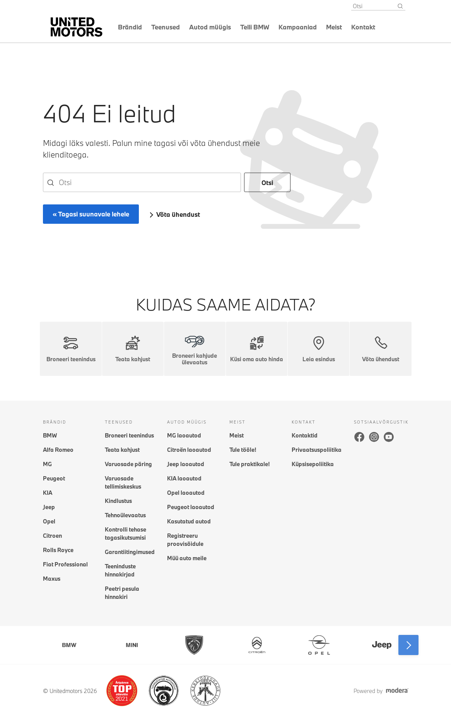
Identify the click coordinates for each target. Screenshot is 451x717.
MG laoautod (184, 435)
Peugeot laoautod (190, 507)
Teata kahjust (122, 449)
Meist (334, 27)
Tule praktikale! (249, 464)
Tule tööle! (242, 449)
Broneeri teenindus (129, 435)
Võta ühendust (178, 214)
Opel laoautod (186, 492)
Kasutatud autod (189, 521)
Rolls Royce (58, 550)
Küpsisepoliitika (313, 464)
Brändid (130, 27)
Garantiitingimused (130, 552)
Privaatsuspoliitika (317, 449)
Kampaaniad (297, 27)
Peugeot (54, 478)
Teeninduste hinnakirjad (120, 570)
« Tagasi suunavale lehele (91, 214)
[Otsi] (400, 6)
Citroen (52, 535)
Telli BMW (254, 27)
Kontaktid (305, 435)
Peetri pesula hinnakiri (122, 592)
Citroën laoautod (189, 449)
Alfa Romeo (58, 449)
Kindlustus (118, 500)
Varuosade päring (128, 464)
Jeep (49, 507)
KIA (47, 492)
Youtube (388, 436)
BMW (50, 435)
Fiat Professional (65, 564)
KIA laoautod (184, 478)
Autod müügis (210, 27)
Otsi (267, 182)
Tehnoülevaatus (125, 515)
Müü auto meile (187, 558)
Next (408, 645)
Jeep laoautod (185, 464)
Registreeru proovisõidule (185, 539)
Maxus (51, 578)
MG (47, 464)
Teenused (165, 27)
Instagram (374, 436)
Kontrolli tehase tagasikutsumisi (125, 533)
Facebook (359, 436)
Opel (49, 521)
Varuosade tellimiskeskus (123, 482)
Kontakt (363, 27)
